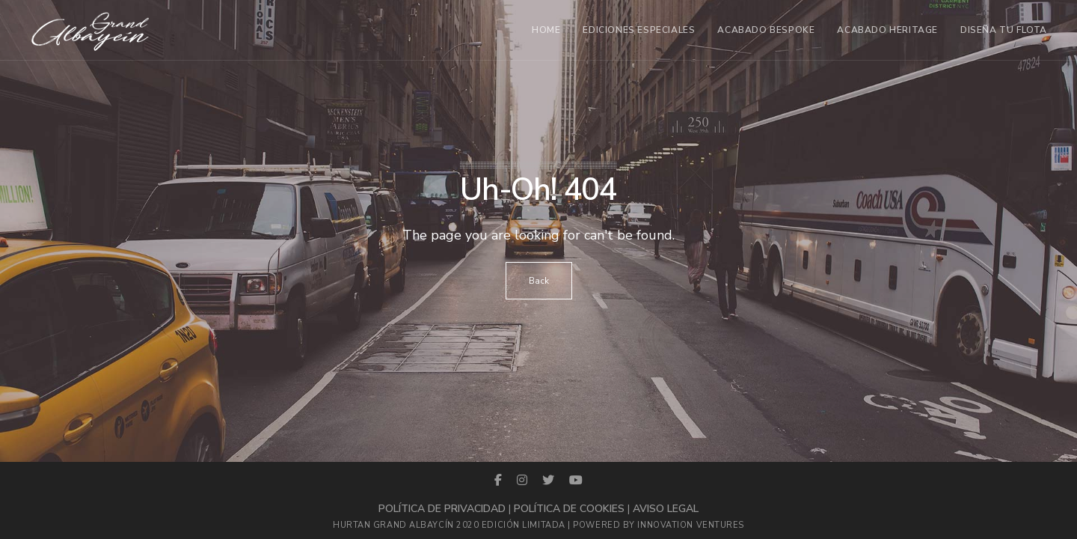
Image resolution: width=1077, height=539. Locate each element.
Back (539, 281)
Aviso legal (666, 509)
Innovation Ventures (690, 525)
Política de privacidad (442, 509)
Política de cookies (569, 509)
